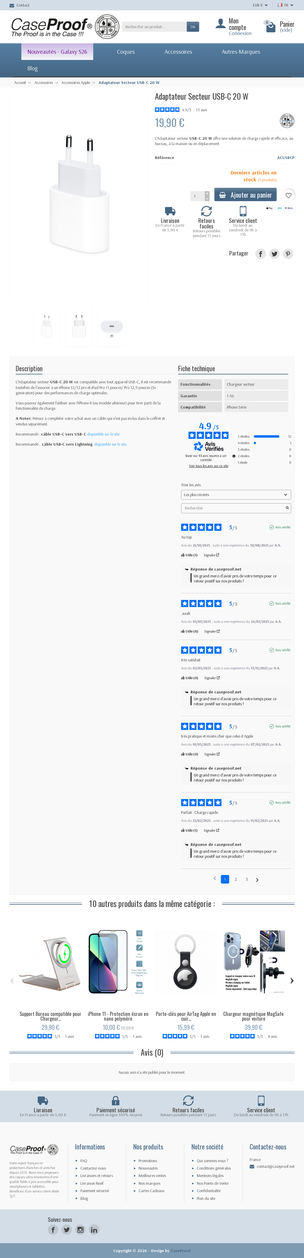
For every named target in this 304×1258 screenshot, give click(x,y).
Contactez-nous (93, 1168)
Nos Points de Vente (212, 1183)
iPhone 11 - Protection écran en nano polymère (118, 1016)
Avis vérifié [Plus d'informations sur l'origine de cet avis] (282, 527)
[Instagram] (80, 1229)
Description (29, 368)
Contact (19, 5)
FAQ (83, 1160)
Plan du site (206, 1198)
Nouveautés (148, 1168)
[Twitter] (66, 1229)
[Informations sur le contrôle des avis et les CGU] (234, 456)
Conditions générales (214, 1168)
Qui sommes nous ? (212, 1160)
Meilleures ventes (152, 1175)
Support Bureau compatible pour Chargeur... (50, 1016)
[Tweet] (274, 254)
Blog (84, 1198)
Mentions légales (210, 1175)
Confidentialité (209, 1190)
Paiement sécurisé (94, 1190)
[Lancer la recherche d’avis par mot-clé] (287, 508)
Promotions (148, 1160)
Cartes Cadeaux (151, 1190)
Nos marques (149, 1183)
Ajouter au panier (245, 194)
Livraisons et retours (96, 1175)
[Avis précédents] (215, 879)
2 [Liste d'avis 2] (236, 879)
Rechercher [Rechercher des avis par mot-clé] (233, 508)
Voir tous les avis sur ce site (208, 466)
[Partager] (260, 254)
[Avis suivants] (257, 880)
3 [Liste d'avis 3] (247, 879)
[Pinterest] (288, 254)
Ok (193, 26)
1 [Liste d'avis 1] (225, 879)
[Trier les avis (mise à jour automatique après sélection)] (236, 495)
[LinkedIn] (94, 1229)
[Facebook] (53, 1229)
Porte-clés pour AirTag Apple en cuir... (186, 1016)
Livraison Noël (91, 1183)
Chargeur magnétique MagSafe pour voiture (253, 1016)
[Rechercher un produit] (154, 27)
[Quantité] (197, 196)
